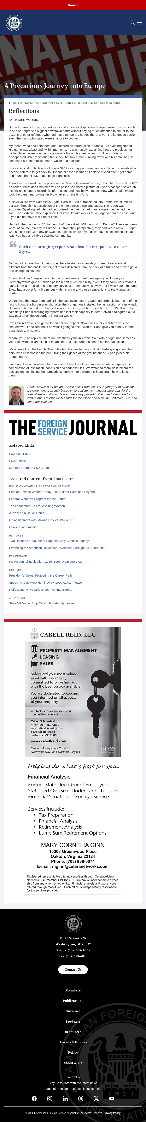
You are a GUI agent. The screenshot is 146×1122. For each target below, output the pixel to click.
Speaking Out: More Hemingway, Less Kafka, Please (45, 582)
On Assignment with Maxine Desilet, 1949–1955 (42, 520)
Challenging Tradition (23, 527)
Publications (73, 1001)
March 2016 (63, 102)
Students (73, 1021)
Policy (73, 1053)
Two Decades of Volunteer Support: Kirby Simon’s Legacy (49, 541)
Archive (17, 460)
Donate (73, 5)
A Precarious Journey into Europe (98, 102)
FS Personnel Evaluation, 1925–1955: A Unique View (45, 561)
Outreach (73, 1011)
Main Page (19, 453)
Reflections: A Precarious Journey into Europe (40, 589)
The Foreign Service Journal (33, 102)
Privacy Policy (112, 1113)
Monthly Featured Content (30, 467)
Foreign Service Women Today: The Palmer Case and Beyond (52, 492)
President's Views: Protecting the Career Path (40, 575)
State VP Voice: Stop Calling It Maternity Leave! (42, 603)
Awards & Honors (73, 1042)
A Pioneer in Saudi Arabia (26, 513)
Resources (73, 1032)
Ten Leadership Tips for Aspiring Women (37, 506)
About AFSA (73, 1063)
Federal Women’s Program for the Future (37, 499)
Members (73, 990)
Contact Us (73, 970)
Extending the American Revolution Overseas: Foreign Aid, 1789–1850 (57, 548)
